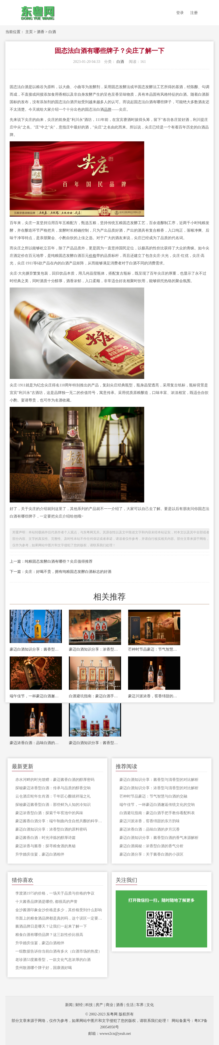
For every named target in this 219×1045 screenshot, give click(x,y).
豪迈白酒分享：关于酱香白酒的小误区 (151, 854)
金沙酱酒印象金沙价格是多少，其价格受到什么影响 (58, 910)
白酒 (52, 32)
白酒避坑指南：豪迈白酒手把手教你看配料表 (95, 696)
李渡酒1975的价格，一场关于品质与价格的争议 (54, 893)
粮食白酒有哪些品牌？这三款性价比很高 (49, 935)
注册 (194, 13)
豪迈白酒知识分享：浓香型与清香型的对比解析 (95, 649)
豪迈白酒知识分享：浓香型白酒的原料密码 (51, 829)
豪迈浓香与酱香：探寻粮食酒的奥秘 (45, 846)
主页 (29, 32)
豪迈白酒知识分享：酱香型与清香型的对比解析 (36, 649)
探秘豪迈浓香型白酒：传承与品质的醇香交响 (53, 788)
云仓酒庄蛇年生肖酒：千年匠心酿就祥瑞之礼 (53, 796)
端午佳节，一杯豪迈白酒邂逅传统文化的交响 (36, 696)
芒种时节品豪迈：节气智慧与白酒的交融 (154, 649)
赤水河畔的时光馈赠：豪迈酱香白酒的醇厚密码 (54, 780)
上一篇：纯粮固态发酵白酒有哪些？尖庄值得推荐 (51, 561)
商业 (109, 1005)
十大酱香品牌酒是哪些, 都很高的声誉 (46, 902)
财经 (79, 1005)
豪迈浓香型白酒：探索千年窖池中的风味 (49, 813)
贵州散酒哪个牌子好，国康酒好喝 (43, 968)
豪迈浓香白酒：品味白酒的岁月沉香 (36, 743)
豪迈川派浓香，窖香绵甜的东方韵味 (154, 696)
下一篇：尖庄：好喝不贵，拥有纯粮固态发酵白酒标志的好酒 (60, 572)
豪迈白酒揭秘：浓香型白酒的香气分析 (151, 846)
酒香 (40, 32)
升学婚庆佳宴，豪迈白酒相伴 (39, 854)
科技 (89, 1005)
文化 (150, 1005)
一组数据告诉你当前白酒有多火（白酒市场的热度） (58, 951)
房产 (99, 1005)
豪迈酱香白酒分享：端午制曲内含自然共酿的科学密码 (59, 821)
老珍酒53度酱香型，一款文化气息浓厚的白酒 (53, 960)
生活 (130, 1005)
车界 (140, 1005)
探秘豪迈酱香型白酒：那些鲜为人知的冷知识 (53, 805)
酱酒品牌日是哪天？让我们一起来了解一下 (51, 926)
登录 (180, 13)
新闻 (69, 1005)
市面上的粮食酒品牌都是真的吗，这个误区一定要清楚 (59, 918)
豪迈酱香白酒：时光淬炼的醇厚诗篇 (45, 838)
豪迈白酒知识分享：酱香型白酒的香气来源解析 (95, 743)
